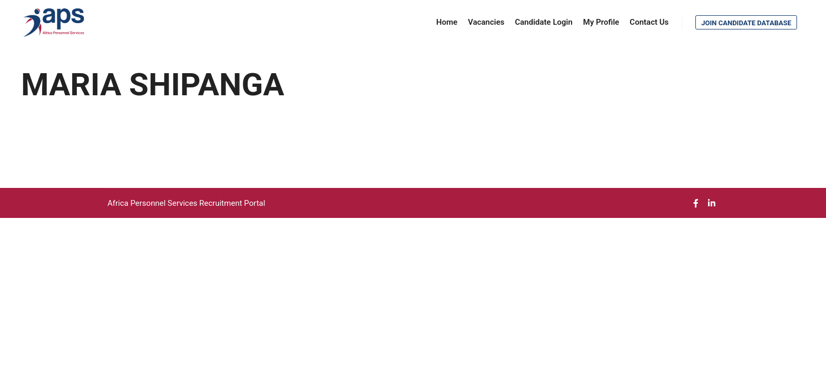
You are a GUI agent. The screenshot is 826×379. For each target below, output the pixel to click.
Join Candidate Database (746, 23)
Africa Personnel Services (153, 203)
